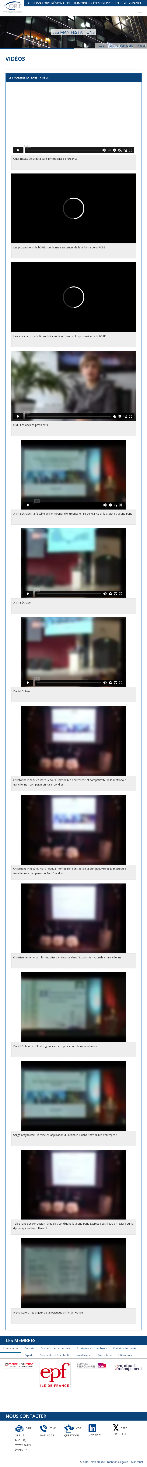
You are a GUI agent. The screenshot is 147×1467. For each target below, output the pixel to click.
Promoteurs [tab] (105, 1355)
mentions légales (117, 1462)
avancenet (137, 1462)
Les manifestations (121, 45)
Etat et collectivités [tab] (124, 1348)
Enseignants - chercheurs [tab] (91, 1348)
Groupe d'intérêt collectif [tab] (55, 1355)
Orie (85, 1462)
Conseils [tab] (29, 1348)
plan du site (98, 1462)
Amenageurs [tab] (10, 1348)
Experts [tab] (28, 1355)
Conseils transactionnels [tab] (55, 1348)
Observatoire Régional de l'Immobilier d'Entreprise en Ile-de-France (85, 3)
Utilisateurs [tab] (125, 1355)
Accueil (101, 45)
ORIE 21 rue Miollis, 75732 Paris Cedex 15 (23, 1439)
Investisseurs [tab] (84, 1355)
